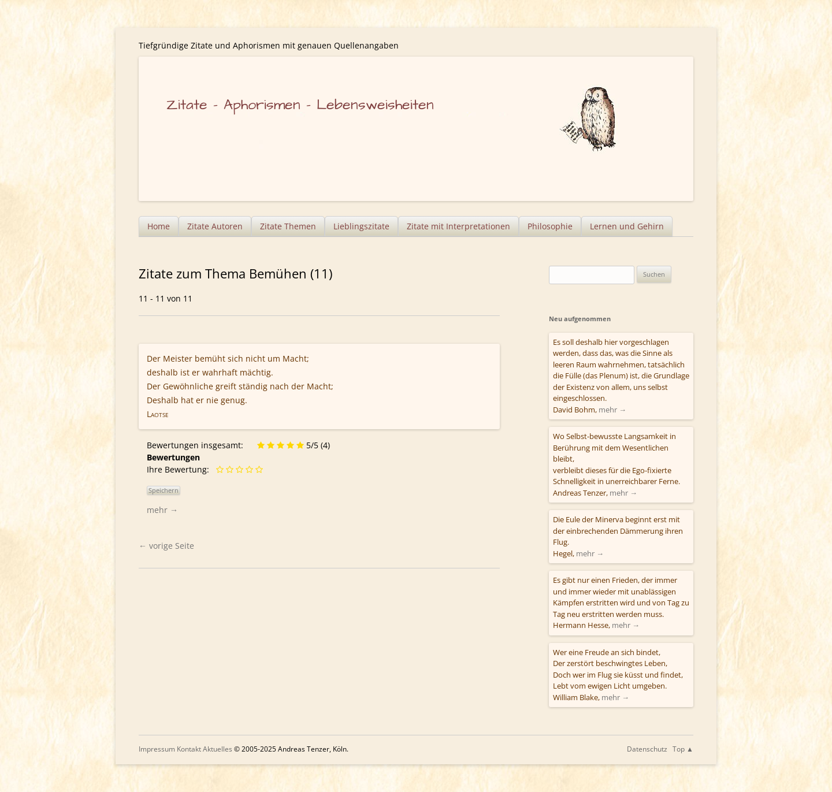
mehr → (162, 509)
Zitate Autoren (215, 226)
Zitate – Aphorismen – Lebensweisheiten (300, 105)
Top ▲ (683, 749)
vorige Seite (166, 545)
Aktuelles (217, 749)
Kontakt (189, 749)
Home (158, 226)
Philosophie (550, 226)
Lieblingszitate (361, 226)
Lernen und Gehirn (627, 226)
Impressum (157, 749)
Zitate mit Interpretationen (458, 226)
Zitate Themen (288, 226)
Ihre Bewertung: (180, 469)
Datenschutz (647, 749)
